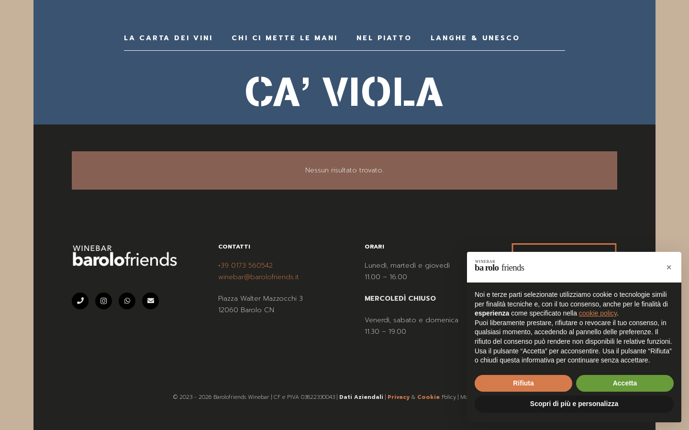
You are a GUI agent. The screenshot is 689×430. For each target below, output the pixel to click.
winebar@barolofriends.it (258, 277)
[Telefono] (80, 301)
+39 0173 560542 (245, 265)
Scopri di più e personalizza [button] (574, 403)
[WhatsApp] (127, 301)
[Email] (150, 301)
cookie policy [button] (598, 313)
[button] (669, 267)
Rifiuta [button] (523, 383)
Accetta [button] (625, 383)
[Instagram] (103, 301)
